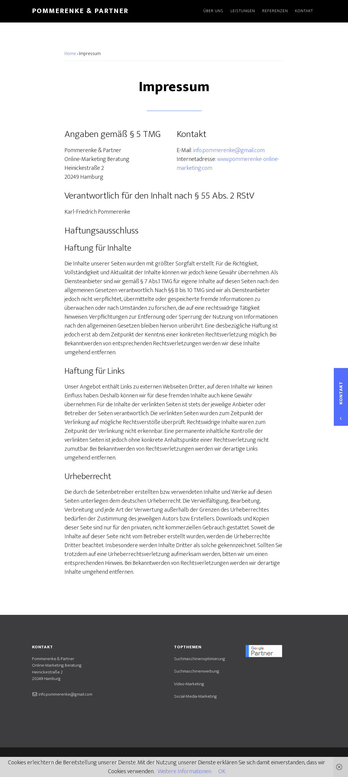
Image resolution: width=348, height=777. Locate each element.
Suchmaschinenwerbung (196, 671)
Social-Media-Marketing (195, 696)
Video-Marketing (189, 684)
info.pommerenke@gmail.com (229, 150)
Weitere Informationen (184, 771)
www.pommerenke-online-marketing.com (228, 163)
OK (221, 771)
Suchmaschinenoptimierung (199, 658)
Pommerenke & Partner (80, 11)
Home (70, 54)
